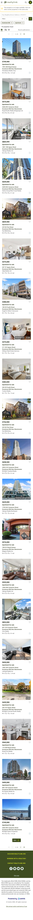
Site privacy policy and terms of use (16, 906)
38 (28, 658)
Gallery (2, 29)
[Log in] (30, 2)
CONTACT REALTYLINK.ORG (16, 863)
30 (28, 177)
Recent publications (24, 30)
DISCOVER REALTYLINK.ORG (16, 854)
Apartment (18, 22)
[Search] (25, 2)
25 (28, 698)
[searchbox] (15, 15)
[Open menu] (1, 2)
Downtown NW (6, 22)
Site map (16, 875)
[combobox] (16, 15)
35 (28, 618)
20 (28, 257)
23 (28, 337)
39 (28, 498)
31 (28, 297)
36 (28, 97)
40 (28, 57)
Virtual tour (19, 57)
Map (5, 29)
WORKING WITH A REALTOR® (16, 858)
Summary (9, 29)
